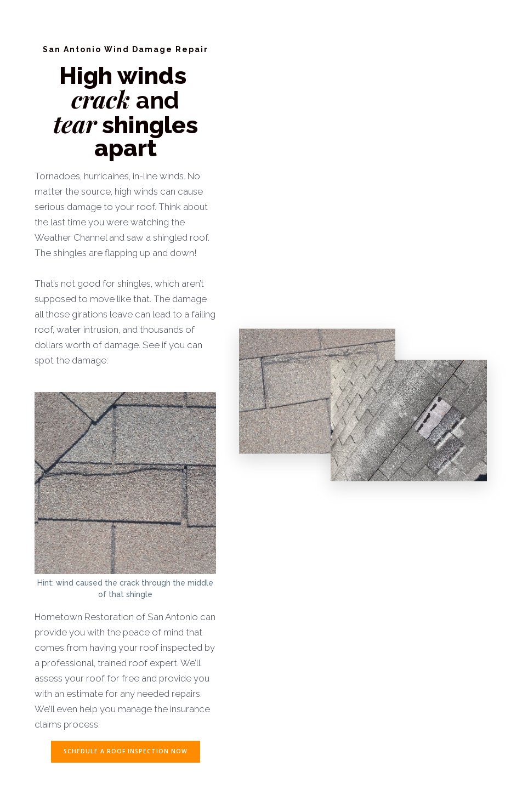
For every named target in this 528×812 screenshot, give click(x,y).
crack (103, 99)
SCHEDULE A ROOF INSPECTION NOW (126, 751)
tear (74, 123)
